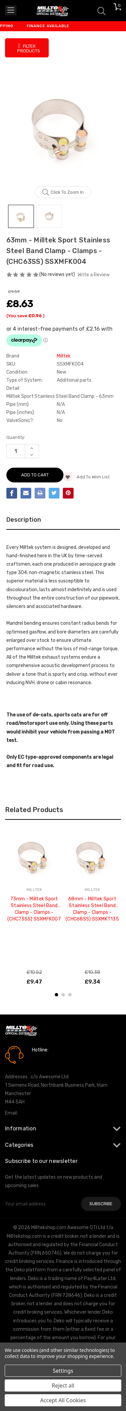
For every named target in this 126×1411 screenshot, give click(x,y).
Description (23, 519)
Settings (63, 1370)
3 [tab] (70, 994)
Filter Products (28, 48)
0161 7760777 (51, 1059)
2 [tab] (63, 994)
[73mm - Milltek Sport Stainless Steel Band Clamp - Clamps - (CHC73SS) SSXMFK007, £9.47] (34, 856)
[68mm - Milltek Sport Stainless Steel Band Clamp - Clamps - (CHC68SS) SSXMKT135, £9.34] (92, 856)
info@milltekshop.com (43, 1113)
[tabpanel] (34, 907)
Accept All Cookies (63, 1400)
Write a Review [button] (94, 275)
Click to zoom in (63, 192)
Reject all (63, 1385)
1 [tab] (56, 994)
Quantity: (15, 437)
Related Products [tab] (34, 810)
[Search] (101, 10)
